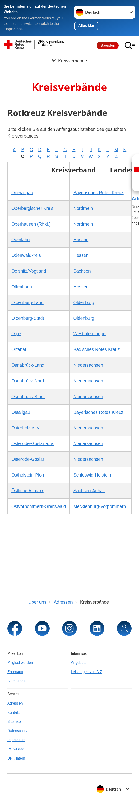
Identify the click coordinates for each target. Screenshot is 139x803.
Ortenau (19, 349)
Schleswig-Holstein (92, 474)
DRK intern (16, 758)
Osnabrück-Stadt (28, 396)
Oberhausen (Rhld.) (31, 224)
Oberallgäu (22, 192)
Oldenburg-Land (27, 302)
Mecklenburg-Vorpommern (99, 506)
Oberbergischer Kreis (32, 208)
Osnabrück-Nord (27, 380)
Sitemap (14, 721)
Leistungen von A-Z (86, 672)
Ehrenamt (15, 672)
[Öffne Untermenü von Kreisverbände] (69, 60)
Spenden (107, 45)
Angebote (79, 663)
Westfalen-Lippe (89, 333)
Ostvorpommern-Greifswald (38, 506)
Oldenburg (83, 302)
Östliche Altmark (27, 490)
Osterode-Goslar (27, 459)
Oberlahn (20, 239)
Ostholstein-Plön (27, 474)
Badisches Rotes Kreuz (96, 349)
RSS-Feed (15, 749)
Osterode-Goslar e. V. (32, 443)
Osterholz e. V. (25, 427)
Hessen (81, 239)
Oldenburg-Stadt (27, 318)
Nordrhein (83, 208)
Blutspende (16, 681)
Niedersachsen (88, 365)
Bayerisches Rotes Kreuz (98, 192)
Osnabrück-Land (27, 365)
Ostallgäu (20, 412)
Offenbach (21, 286)
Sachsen (82, 271)
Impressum (16, 740)
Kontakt (13, 712)
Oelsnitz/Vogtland (28, 271)
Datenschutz (17, 731)
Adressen (15, 703)
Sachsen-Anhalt (89, 490)
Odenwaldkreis (26, 255)
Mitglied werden (20, 663)
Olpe (16, 333)
